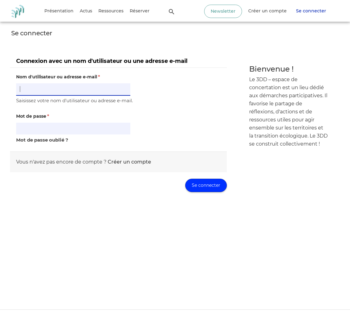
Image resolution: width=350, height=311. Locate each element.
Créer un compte (267, 11)
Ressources (110, 11)
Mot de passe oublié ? (42, 140)
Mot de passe (32, 116)
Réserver (140, 11)
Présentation (59, 11)
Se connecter (311, 11)
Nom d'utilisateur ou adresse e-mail (58, 77)
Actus (86, 11)
